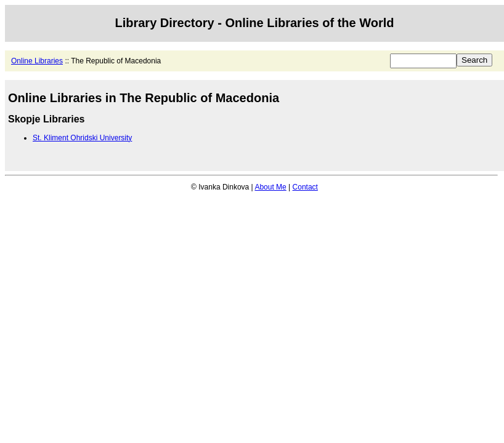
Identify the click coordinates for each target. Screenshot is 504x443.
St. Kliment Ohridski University (82, 138)
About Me (270, 187)
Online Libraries (37, 61)
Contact (305, 187)
